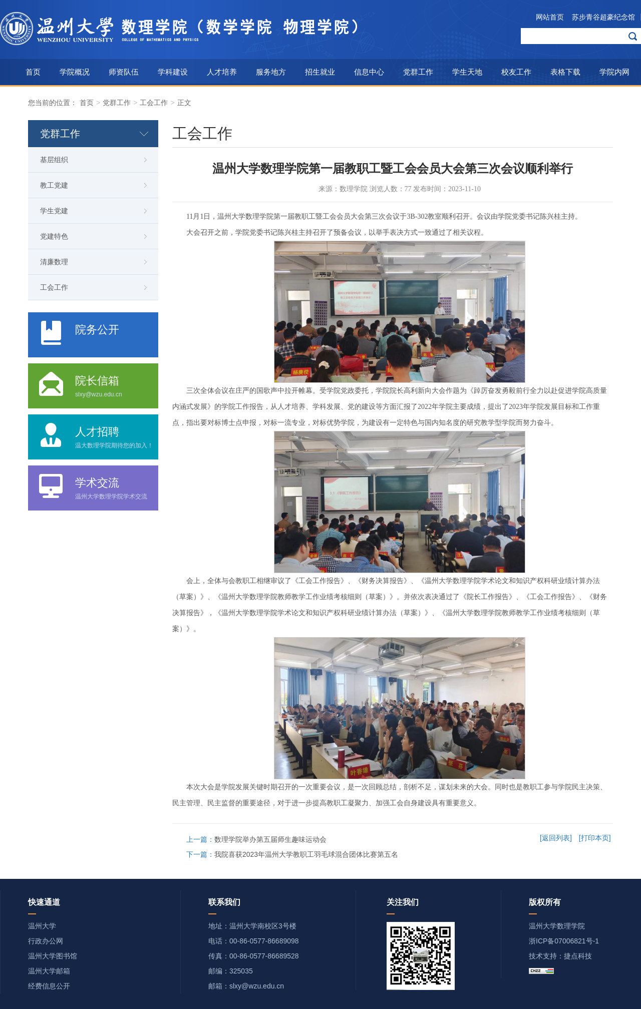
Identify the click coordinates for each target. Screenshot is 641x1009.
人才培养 (222, 72)
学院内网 (614, 72)
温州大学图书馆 (52, 956)
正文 (184, 103)
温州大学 (42, 926)
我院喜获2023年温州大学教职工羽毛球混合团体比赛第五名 (306, 854)
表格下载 (565, 72)
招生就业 (320, 72)
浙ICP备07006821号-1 (564, 941)
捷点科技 (578, 956)
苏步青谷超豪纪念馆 (603, 17)
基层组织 (54, 160)
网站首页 (550, 17)
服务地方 (271, 72)
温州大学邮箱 (49, 971)
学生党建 (54, 211)
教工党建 (54, 185)
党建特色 (54, 236)
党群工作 (418, 72)
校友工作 (516, 72)
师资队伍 (124, 72)
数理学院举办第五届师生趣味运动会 (270, 839)
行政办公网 (45, 941)
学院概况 (75, 72)
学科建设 (173, 72)
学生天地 (467, 72)
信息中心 (369, 72)
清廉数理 (54, 262)
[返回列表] (556, 838)
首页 (33, 72)
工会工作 (154, 103)
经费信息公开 (49, 986)
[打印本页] (595, 838)
